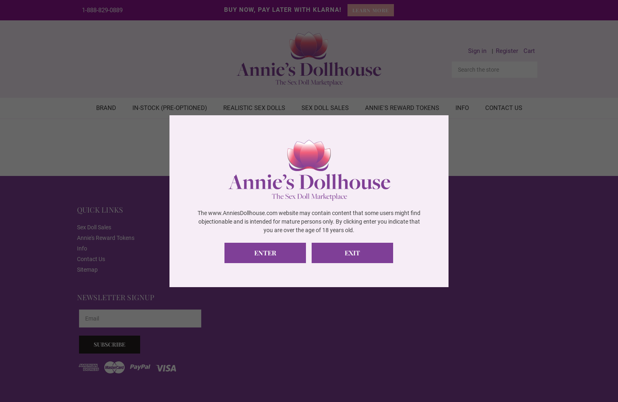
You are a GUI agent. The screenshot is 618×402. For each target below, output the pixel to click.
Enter (265, 252)
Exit (352, 252)
